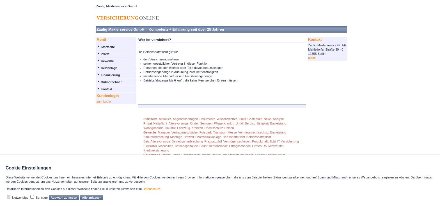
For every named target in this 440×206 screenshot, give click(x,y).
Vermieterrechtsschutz (253, 132)
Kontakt (106, 89)
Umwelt (189, 137)
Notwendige (20, 197)
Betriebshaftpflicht (258, 137)
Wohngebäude (153, 128)
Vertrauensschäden (184, 132)
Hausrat (170, 128)
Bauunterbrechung (156, 137)
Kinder (194, 123)
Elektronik (150, 146)
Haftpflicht (160, 123)
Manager (164, 132)
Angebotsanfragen (185, 119)
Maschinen (165, 146)
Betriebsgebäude (186, 146)
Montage (176, 137)
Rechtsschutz (213, 128)
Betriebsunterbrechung (187, 141)
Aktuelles (165, 119)
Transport (219, 132)
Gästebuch (254, 119)
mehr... (313, 58)
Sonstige (42, 197)
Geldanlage (109, 68)
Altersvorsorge (179, 123)
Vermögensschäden (237, 141)
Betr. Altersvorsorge (156, 141)
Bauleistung (278, 123)
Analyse (278, 119)
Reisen (229, 128)
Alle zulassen (92, 197)
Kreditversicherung (156, 150)
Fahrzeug (183, 128)
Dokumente (207, 119)
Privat (105, 54)
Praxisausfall (213, 141)
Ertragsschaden (240, 146)
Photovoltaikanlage (208, 137)
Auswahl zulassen (64, 197)
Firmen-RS (259, 146)
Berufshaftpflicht (234, 137)
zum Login (104, 101)
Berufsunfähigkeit (257, 123)
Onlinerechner (111, 82)
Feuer (204, 146)
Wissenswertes (227, 119)
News (268, 119)
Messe (232, 132)
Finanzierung (110, 75)
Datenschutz (151, 189)
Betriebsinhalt (218, 146)
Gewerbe (107, 61)
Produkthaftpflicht (264, 141)
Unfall (239, 123)
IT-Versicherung (288, 141)
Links (242, 119)
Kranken (197, 128)
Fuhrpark (206, 132)
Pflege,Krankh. (224, 123)
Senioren (206, 123)
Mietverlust (275, 146)
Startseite (108, 47)
